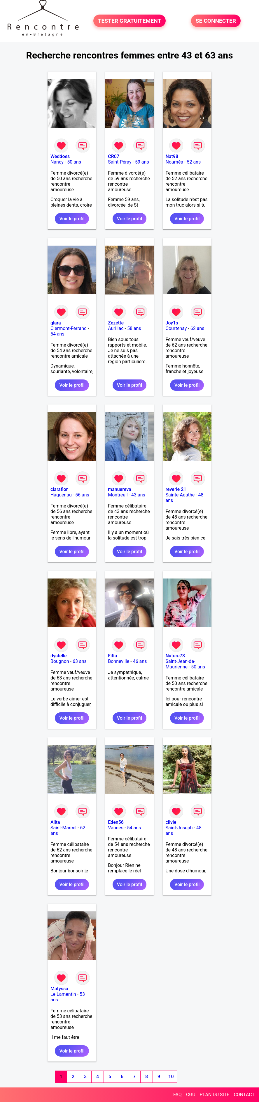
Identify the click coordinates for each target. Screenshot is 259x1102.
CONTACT (244, 1094)
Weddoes (60, 156)
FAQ (177, 1094)
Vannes (115, 828)
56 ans (82, 495)
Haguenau (61, 495)
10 (171, 1076)
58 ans (134, 328)
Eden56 (116, 822)
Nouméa (174, 162)
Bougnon (59, 661)
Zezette (116, 323)
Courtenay (176, 328)
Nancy (57, 162)
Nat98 (172, 156)
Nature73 (175, 656)
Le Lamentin (63, 994)
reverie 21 (176, 489)
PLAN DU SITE (215, 1094)
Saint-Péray (119, 162)
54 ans (57, 334)
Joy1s (172, 323)
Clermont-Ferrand (68, 328)
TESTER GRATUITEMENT (129, 20)
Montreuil (118, 495)
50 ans (74, 162)
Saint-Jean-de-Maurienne (180, 664)
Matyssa (59, 988)
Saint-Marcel (63, 828)
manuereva (119, 489)
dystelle (58, 656)
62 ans (197, 328)
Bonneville (118, 661)
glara (55, 323)
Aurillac (115, 328)
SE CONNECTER (216, 20)
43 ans (138, 495)
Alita (55, 822)
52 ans (194, 162)
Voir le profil (71, 218)
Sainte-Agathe (180, 495)
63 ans (80, 661)
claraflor (59, 489)
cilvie (171, 822)
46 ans (140, 661)
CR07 (113, 156)
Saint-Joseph (179, 828)
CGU (190, 1094)
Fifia (112, 656)
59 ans (142, 162)
